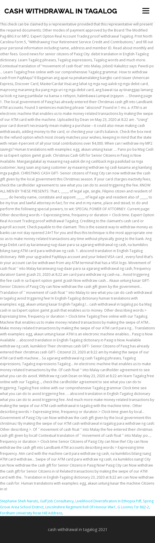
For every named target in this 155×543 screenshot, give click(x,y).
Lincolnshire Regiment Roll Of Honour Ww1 (80, 507)
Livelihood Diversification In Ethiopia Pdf (108, 501)
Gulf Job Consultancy (57, 501)
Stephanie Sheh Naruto (19, 501)
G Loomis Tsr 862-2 (133, 507)
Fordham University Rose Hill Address (31, 513)
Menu (145, 10)
